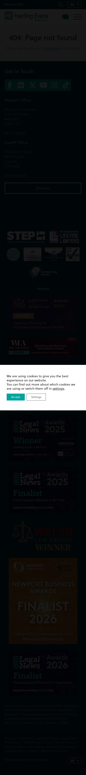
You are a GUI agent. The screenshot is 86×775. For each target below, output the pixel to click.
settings (58, 388)
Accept (15, 397)
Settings (36, 397)
